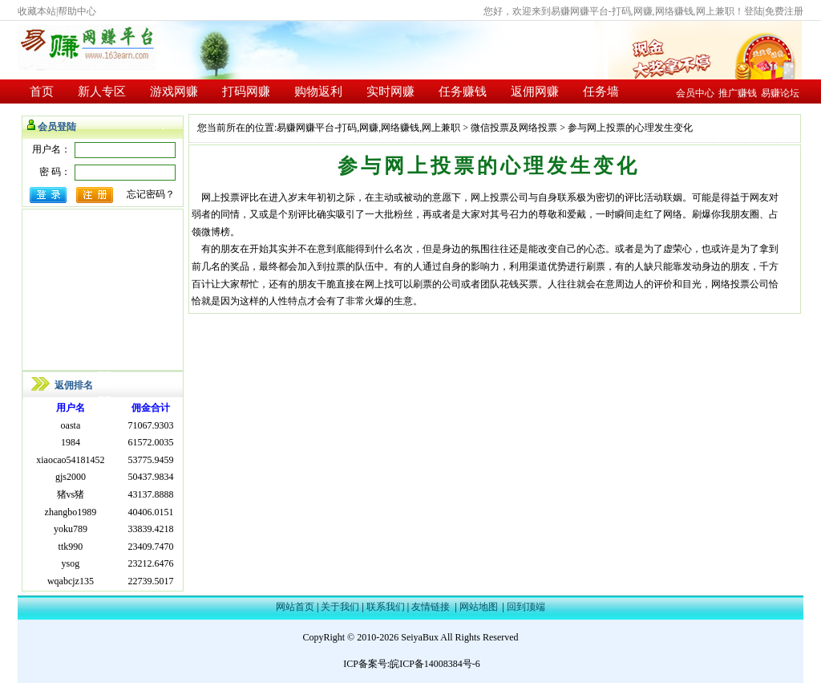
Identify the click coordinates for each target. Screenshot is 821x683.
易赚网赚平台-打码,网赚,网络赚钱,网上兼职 (368, 127)
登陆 (753, 11)
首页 (42, 91)
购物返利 (318, 91)
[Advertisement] (102, 289)
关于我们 (340, 606)
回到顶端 (526, 606)
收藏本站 (37, 11)
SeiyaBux (420, 637)
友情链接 (430, 606)
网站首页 (295, 606)
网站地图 (478, 606)
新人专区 (102, 91)
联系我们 (385, 606)
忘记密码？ (151, 194)
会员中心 (695, 93)
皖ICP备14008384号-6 (435, 663)
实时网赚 (390, 91)
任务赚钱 (463, 91)
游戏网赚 (174, 91)
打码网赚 (246, 91)
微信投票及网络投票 (514, 127)
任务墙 (601, 91)
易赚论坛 (780, 93)
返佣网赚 (535, 91)
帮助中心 (77, 11)
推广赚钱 (737, 93)
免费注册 (784, 11)
